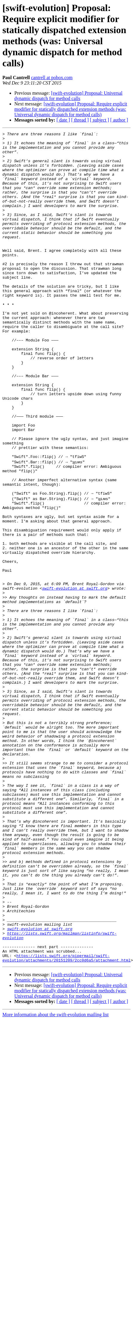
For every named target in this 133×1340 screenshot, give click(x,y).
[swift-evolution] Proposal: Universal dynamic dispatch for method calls (68, 96)
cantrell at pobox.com (52, 77)
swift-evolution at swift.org (74, 677)
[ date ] (63, 119)
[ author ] (119, 119)
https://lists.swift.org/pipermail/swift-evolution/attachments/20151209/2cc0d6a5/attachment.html (66, 1121)
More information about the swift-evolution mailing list (55, 1178)
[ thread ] (80, 119)
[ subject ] (99, 119)
